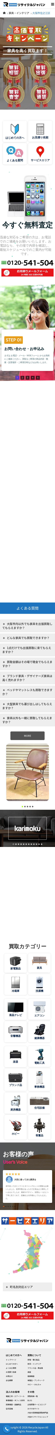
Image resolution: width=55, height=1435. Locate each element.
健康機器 (39, 1038)
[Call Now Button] (7, 1429)
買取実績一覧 (33, 1396)
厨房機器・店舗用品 (13, 1404)
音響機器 (15, 1035)
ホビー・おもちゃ (34, 1384)
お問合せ (9, 1376)
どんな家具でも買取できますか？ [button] (26, 638)
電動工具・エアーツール (15, 1396)
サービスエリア (40, 160)
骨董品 (39, 1135)
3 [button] (27, 377)
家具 (39, 967)
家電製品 (15, 968)
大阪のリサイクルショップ (38, 1417)
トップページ (11, 1359)
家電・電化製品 (33, 1359)
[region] (27, 63)
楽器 (15, 1061)
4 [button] (32, 377)
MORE (27, 735)
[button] (15, 131)
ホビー (15, 1133)
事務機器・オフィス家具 (15, 1400)
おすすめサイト (33, 1408)
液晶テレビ (15, 1015)
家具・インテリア (34, 1364)
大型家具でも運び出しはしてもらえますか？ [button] (27, 706)
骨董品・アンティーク (36, 1380)
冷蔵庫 (15, 990)
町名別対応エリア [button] (19, 1287)
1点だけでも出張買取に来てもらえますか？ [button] (26, 650)
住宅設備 (39, 1107)
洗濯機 (39, 990)
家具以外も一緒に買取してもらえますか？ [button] (27, 720)
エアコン (39, 1015)
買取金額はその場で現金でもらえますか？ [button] (27, 664)
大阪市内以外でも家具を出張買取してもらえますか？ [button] (27, 626)
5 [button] (37, 377)
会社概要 (9, 1380)
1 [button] (17, 377)
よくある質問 (15, 160)
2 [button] (22, 377)
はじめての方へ (14, 137)
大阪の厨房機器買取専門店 (38, 1412)
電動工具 (39, 1062)
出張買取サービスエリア (37, 1404)
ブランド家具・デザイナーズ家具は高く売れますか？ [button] (27, 678)
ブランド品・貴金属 (35, 1368)
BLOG (30, 1400)
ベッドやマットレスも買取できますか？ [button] (27, 692)
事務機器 (39, 1086)
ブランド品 (15, 1085)
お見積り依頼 (40, 137)
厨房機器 (15, 1109)
